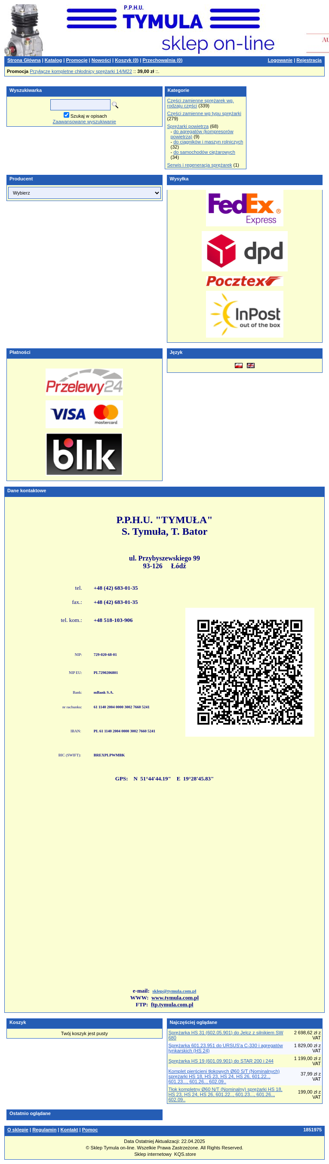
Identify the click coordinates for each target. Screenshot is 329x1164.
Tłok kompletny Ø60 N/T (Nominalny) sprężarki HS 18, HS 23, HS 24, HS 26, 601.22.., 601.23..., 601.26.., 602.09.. (226, 1094)
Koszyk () (126, 60)
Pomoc (90, 1129)
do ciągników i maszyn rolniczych (208, 141)
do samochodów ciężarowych (204, 152)
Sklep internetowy (153, 1154)
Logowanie (280, 60)
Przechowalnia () (162, 60)
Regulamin (44, 1129)
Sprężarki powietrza (188, 126)
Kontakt (69, 1129)
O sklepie (17, 1129)
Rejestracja (309, 60)
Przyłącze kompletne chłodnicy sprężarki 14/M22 (81, 71)
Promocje (76, 60)
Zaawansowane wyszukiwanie (84, 121)
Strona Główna (24, 60)
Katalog (53, 60)
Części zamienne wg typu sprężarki (204, 113)
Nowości (101, 60)
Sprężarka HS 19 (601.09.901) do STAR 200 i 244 (221, 1060)
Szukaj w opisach (89, 116)
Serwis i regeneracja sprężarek (199, 165)
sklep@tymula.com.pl (174, 990)
